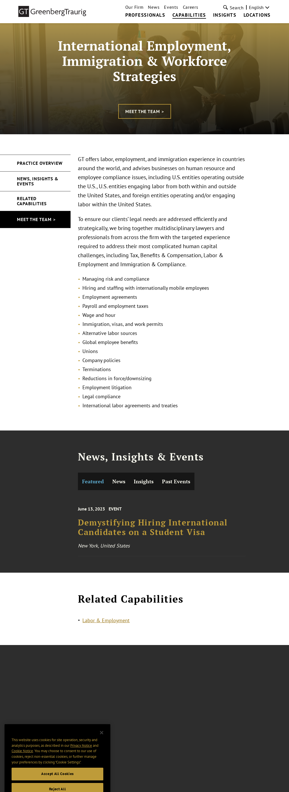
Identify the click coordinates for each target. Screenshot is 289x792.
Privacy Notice (81, 753)
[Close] (101, 741)
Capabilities (189, 15)
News (153, 7)
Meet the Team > (144, 111)
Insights (225, 15)
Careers (190, 7)
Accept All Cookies (57, 782)
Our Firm (134, 7)
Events (171, 7)
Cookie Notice (22, 758)
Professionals (145, 15)
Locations (257, 15)
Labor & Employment (106, 621)
